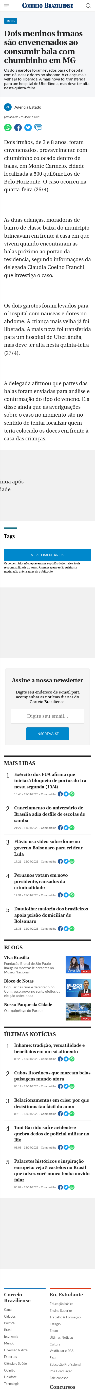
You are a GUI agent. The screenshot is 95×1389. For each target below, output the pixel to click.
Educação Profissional (65, 1364)
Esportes (10, 1357)
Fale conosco (59, 1378)
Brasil (8, 1330)
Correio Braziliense (17, 1297)
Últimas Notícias (61, 1337)
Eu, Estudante (66, 1295)
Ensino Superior (61, 1311)
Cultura (55, 1344)
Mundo (9, 1343)
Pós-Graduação (61, 1371)
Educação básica (61, 1304)
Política (9, 1323)
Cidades (10, 1316)
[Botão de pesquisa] (88, 5)
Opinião (9, 1370)
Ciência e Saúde (15, 1363)
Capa (8, 1310)
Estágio (55, 1324)
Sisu (52, 1358)
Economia (11, 1336)
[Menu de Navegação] (7, 5)
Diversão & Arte (16, 1350)
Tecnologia (12, 1384)
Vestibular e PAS (61, 1351)
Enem (54, 1331)
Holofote (10, 1377)
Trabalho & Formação (65, 1317)
